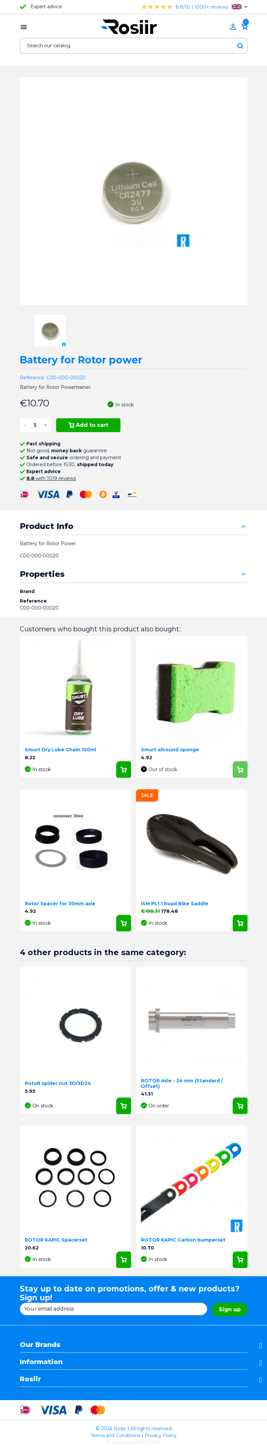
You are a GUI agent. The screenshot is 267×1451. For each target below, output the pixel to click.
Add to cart (88, 425)
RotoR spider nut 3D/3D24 (58, 1083)
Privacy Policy (161, 1435)
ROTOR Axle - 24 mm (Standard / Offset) (182, 1083)
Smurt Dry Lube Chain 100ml (60, 750)
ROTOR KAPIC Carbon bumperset (183, 1240)
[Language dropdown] (239, 7)
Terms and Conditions (115, 1435)
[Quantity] (35, 425)
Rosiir (30, 1379)
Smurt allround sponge (170, 750)
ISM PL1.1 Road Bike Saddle (174, 904)
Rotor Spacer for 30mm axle (60, 904)
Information (41, 1362)
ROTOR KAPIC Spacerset (56, 1240)
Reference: (32, 378)
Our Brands (40, 1345)
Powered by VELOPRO (134, 1442)
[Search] (134, 46)
